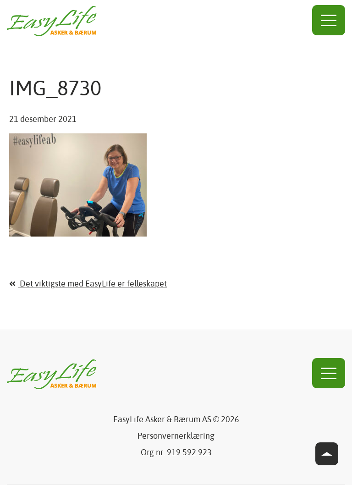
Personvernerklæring (176, 436)
